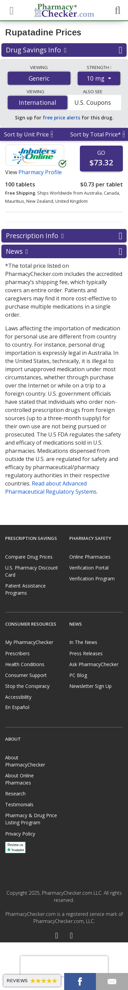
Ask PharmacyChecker (93, 664)
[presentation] (64, 966)
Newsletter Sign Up (90, 686)
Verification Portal (89, 567)
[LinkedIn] (71, 936)
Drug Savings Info (64, 50)
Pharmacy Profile (40, 172)
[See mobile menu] (10, 9)
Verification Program (92, 578)
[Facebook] (57, 936)
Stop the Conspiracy (27, 686)
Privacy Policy (20, 833)
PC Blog (78, 675)
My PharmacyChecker (29, 642)
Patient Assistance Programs (25, 589)
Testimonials (19, 804)
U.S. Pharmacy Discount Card (31, 571)
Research (15, 793)
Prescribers (17, 653)
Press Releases (86, 653)
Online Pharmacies (90, 557)
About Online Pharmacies (19, 779)
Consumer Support (26, 675)
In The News (83, 642)
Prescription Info (64, 235)
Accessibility (18, 697)
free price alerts (61, 117)
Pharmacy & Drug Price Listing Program (31, 819)
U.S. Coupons (92, 102)
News (64, 251)
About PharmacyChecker (25, 761)
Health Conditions (24, 664)
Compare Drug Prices (29, 557)
